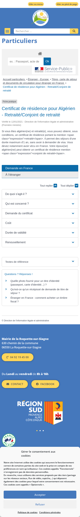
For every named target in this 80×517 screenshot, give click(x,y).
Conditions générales (50, 512)
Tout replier (48, 185)
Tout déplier (69, 185)
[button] (7, 31)
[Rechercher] (74, 31)
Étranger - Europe (38, 79)
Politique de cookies (27, 512)
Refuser (40, 504)
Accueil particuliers (14, 79)
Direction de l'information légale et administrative (26, 320)
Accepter (40, 494)
